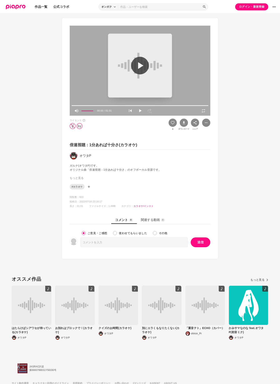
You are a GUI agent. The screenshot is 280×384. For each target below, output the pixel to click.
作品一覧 (41, 6)
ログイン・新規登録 (251, 6)
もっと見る (259, 279)
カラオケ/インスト (144, 206)
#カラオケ (77, 186)
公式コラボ (61, 6)
